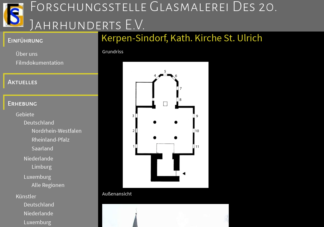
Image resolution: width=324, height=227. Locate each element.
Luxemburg (37, 176)
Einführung (25, 40)
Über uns (27, 53)
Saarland (42, 148)
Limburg (42, 166)
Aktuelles (22, 82)
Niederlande (38, 158)
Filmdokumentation (40, 62)
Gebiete (25, 114)
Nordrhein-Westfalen (57, 130)
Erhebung (22, 103)
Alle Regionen (48, 185)
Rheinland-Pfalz (51, 139)
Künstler (26, 196)
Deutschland (39, 122)
